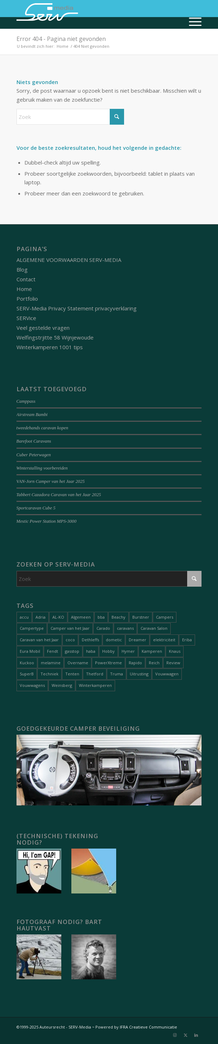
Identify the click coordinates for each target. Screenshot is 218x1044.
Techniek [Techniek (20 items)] (49, 673)
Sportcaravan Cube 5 (36, 508)
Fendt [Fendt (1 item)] (52, 651)
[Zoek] (70, 117)
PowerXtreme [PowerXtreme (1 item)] (108, 662)
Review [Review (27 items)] (173, 662)
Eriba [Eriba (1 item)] (187, 639)
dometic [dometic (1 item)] (114, 639)
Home (24, 288)
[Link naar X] (185, 1035)
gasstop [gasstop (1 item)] (72, 651)
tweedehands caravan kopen (42, 427)
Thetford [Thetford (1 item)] (94, 673)
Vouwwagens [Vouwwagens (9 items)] (32, 685)
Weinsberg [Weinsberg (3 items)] (62, 685)
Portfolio (27, 298)
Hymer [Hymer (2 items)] (128, 651)
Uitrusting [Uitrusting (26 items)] (139, 673)
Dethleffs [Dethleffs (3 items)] (90, 639)
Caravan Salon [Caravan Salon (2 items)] (154, 628)
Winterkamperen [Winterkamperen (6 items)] (95, 685)
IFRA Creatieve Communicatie (148, 1027)
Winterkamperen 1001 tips (49, 347)
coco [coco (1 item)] (70, 639)
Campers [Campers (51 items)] (164, 617)
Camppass (25, 401)
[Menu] (192, 21)
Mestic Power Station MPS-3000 (46, 521)
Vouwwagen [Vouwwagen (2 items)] (167, 673)
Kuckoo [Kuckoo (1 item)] (27, 662)
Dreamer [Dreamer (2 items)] (137, 639)
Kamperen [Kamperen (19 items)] (152, 651)
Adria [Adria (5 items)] (40, 617)
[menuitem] (192, 21)
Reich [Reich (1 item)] (154, 662)
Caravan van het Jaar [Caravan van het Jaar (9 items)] (39, 639)
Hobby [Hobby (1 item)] (108, 651)
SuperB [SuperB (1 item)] (27, 673)
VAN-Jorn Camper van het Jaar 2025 (50, 481)
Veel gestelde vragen (43, 327)
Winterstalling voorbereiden (42, 468)
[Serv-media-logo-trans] (90, 14)
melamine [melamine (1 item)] (51, 662)
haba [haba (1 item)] (90, 651)
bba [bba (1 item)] (101, 617)
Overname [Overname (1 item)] (77, 662)
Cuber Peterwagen (33, 454)
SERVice (26, 318)
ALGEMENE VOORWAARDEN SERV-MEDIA (68, 259)
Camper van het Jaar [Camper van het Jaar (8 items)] (70, 628)
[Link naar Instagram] (174, 1035)
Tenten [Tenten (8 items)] (72, 673)
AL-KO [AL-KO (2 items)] (58, 617)
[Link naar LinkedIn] (196, 1035)
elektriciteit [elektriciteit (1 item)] (164, 639)
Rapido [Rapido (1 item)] (135, 662)
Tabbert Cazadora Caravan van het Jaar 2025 (58, 494)
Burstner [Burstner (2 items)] (140, 617)
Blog (22, 269)
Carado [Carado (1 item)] (103, 628)
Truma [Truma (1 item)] (116, 673)
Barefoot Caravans (33, 441)
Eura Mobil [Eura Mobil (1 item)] (30, 651)
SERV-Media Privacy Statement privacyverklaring (76, 308)
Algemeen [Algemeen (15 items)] (81, 617)
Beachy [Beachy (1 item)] (118, 617)
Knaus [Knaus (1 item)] (174, 651)
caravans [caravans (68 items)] (125, 628)
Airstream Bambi (32, 414)
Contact (25, 279)
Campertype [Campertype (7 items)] (32, 628)
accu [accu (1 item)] (24, 617)
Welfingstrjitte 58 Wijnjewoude (55, 337)
